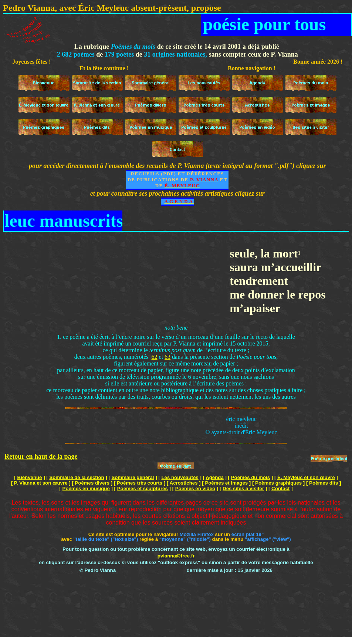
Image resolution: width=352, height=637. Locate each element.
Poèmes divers (92, 483)
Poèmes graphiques (278, 483)
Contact (280, 488)
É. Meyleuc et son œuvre (306, 477)
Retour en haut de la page (40, 456)
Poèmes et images (226, 483)
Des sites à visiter (243, 488)
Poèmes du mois (250, 477)
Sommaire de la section (76, 477)
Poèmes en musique (86, 488)
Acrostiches (184, 483)
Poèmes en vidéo (195, 488)
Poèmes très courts (139, 483)
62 (155, 357)
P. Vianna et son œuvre (41, 483)
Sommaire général (133, 477)
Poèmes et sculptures (142, 488)
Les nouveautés (179, 477)
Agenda (215, 477)
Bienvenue (29, 477)
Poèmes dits (323, 483)
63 (167, 357)
